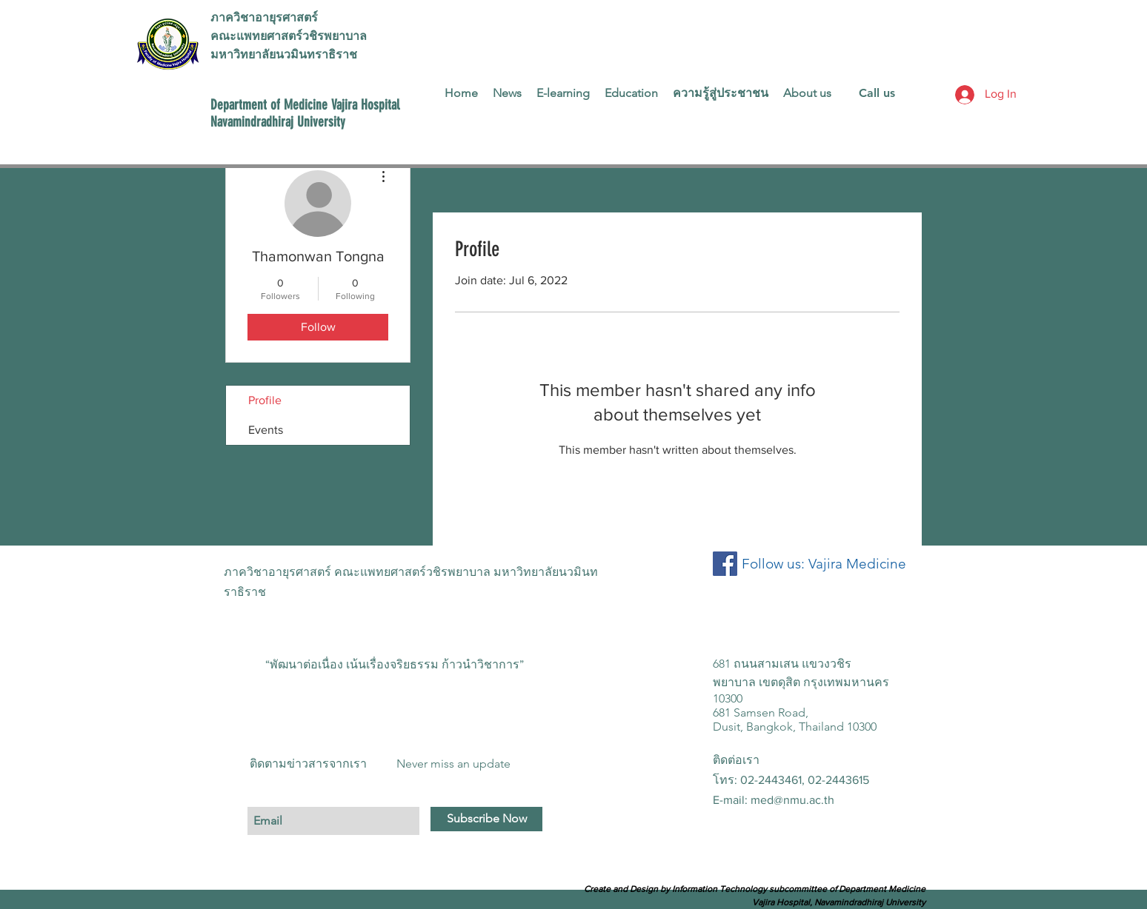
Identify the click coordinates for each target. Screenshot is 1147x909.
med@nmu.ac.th (792, 800)
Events (265, 429)
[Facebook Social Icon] (725, 563)
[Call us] (877, 94)
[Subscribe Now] (486, 819)
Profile (265, 400)
